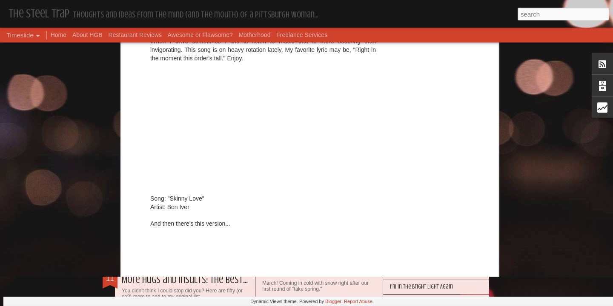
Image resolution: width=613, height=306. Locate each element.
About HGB (87, 34)
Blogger (333, 301)
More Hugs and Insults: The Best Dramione (201, 280)
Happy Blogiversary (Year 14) (421, 272)
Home (58, 34)
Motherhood (255, 34)
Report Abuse (358, 301)
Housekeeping (282, 274)
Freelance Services (301, 34)
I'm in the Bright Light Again (421, 286)
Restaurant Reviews (135, 34)
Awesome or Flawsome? (200, 34)
